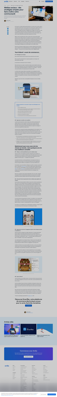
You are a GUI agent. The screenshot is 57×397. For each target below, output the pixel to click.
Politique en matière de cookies (9, 395)
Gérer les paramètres (43, 394)
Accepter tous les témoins (51, 394)
